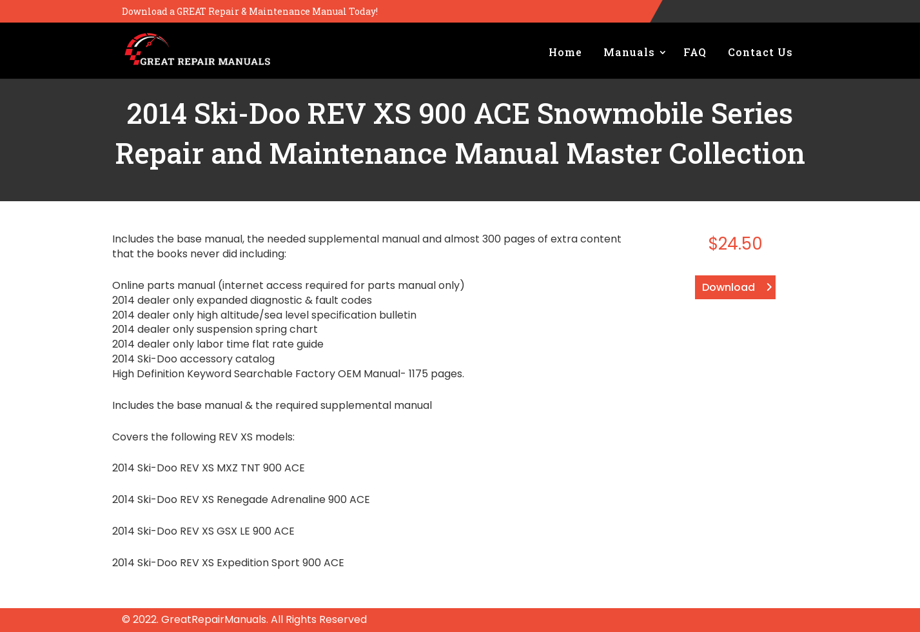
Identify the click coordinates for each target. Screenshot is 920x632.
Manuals (629, 52)
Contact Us (760, 52)
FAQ (695, 52)
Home (565, 52)
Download (728, 287)
